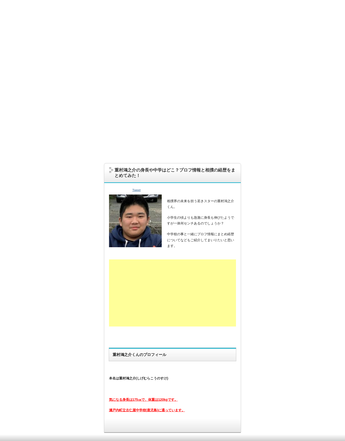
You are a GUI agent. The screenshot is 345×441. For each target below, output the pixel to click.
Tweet (136, 190)
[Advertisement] (172, 122)
